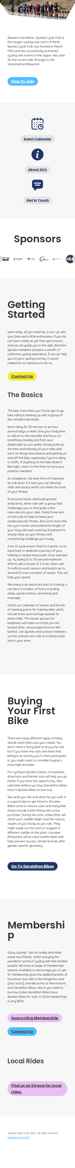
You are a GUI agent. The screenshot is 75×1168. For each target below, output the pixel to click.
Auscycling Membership (34, 1018)
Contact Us (22, 376)
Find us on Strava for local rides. (36, 1088)
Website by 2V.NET (19, 1137)
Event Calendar (37, 139)
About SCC (37, 169)
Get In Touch (37, 200)
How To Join (22, 81)
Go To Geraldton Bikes (32, 866)
